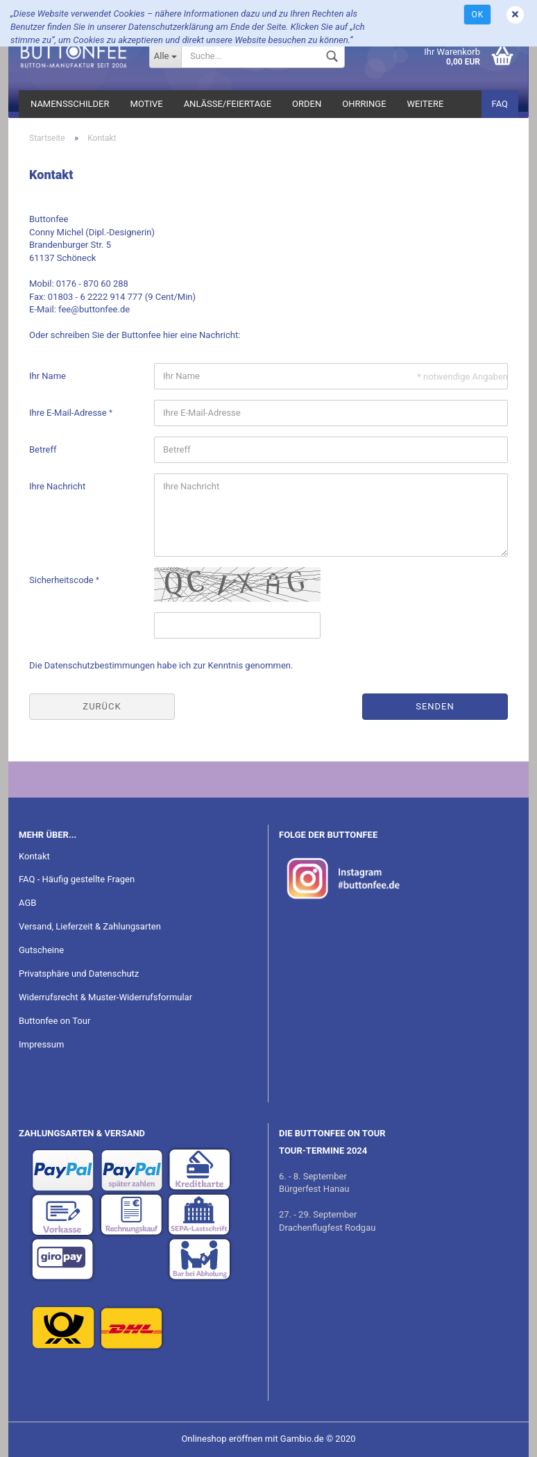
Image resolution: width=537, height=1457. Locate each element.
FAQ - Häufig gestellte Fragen (77, 879)
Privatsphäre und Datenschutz (79, 973)
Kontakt (34, 856)
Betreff (42, 449)
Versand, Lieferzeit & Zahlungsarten (90, 926)
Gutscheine (41, 950)
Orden (306, 104)
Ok (477, 14)
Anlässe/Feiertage (227, 104)
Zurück (102, 706)
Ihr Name (47, 376)
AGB (27, 903)
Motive (146, 104)
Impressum (41, 1044)
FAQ (500, 104)
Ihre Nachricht (57, 486)
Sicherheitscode (62, 580)
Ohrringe (364, 104)
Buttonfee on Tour (54, 1021)
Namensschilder (70, 104)
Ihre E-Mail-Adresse (69, 412)
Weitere (425, 104)
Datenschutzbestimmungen (99, 665)
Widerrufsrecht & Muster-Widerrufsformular (105, 997)
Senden (435, 706)
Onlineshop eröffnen (221, 1438)
